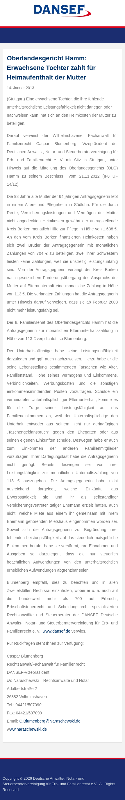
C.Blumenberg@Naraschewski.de (49, 721)
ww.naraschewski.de (28, 729)
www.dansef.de (56, 631)
